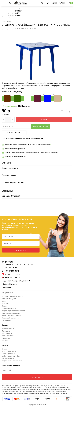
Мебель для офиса (9, 351)
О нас (4, 301)
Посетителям (7, 333)
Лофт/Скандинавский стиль (12, 361)
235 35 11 (12, 267)
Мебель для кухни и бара (11, 356)
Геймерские (6, 338)
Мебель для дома (8, 354)
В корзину (44, 119)
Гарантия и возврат (9, 308)
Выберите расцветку (12, 91)
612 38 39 (12, 277)
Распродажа (6, 320)
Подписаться (37, 377)
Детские (5, 340)
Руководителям (8, 328)
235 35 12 (12, 271)
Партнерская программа (11, 313)
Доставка (5, 303)
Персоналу (6, 331)
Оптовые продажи (9, 299)
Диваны (5, 349)
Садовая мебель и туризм (11, 15)
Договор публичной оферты (12, 296)
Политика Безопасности (11, 318)
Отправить (21, 250)
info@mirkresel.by (10, 284)
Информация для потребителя (13, 311)
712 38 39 (12, 274)
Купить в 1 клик (40, 126)
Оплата (4, 306)
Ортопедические (8, 336)
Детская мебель (8, 358)
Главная (4, 17)
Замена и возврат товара (11, 315)
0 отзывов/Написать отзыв (25, 28)
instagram (7, 287)
